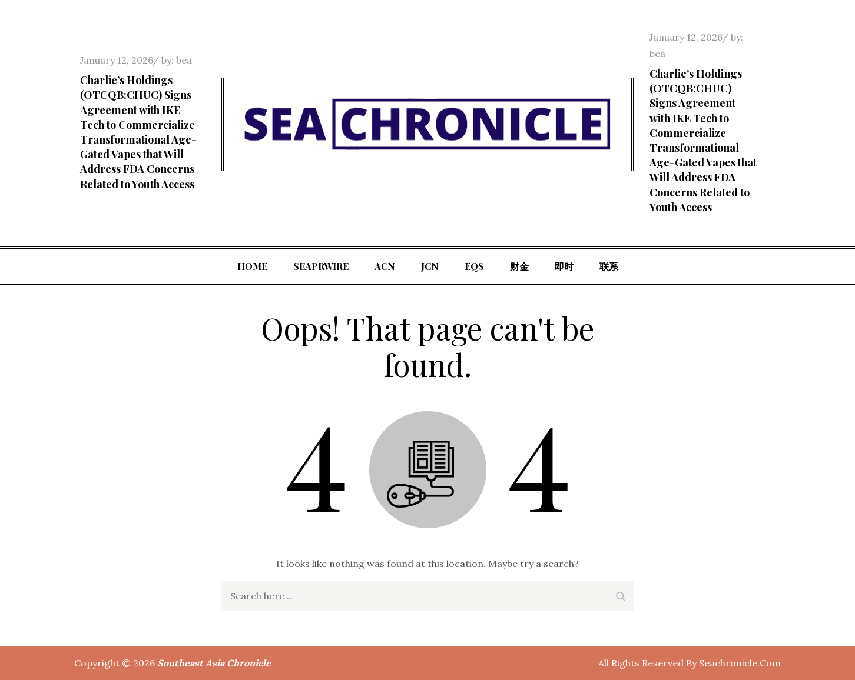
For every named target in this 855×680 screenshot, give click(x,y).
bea (184, 60)
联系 (608, 266)
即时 (564, 266)
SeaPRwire (321, 266)
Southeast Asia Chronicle (214, 663)
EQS (474, 266)
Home (252, 266)
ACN (385, 266)
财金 (519, 266)
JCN (430, 266)
